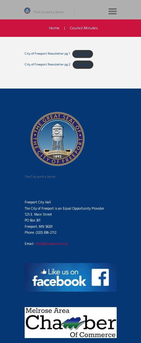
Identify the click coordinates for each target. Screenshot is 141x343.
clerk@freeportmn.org (51, 244)
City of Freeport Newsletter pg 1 (47, 53)
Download (82, 53)
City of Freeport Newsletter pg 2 (47, 64)
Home (54, 28)
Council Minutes (84, 28)
